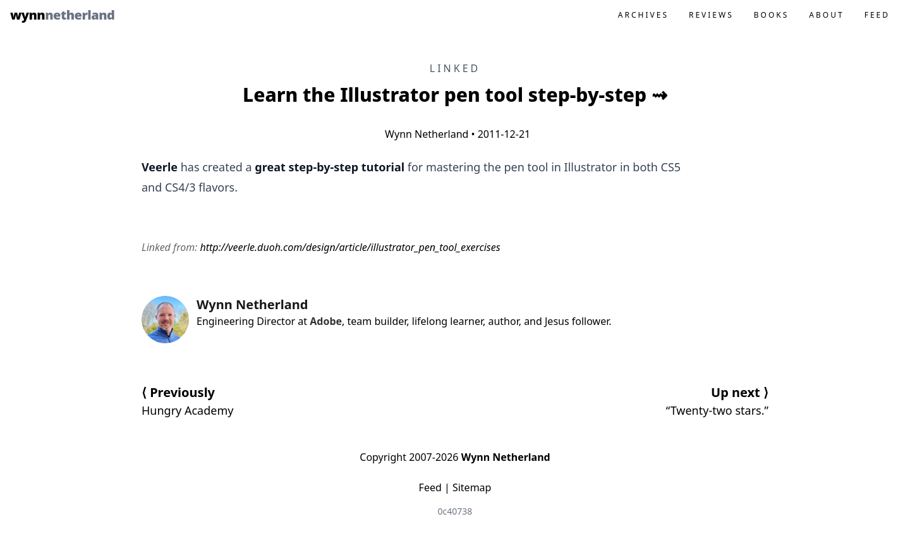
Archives (643, 14)
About (826, 14)
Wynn (62, 14)
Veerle (160, 166)
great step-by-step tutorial (329, 166)
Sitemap (472, 487)
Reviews (711, 14)
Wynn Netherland (424, 134)
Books (771, 14)
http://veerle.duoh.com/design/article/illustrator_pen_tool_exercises (350, 247)
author (503, 321)
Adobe (326, 321)
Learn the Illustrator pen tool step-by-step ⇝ (455, 94)
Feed (877, 14)
